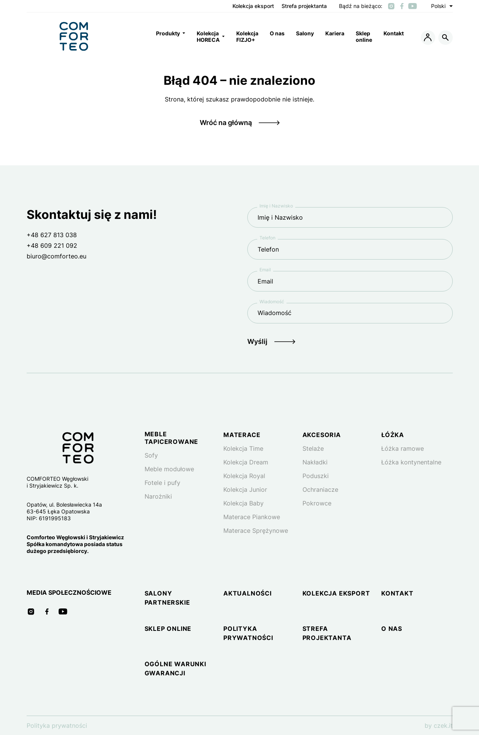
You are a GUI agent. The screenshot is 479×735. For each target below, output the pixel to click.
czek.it (443, 725)
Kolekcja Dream (245, 462)
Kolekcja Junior (245, 489)
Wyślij (257, 341)
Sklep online (168, 628)
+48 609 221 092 (52, 245)
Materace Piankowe (251, 517)
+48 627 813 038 (52, 235)
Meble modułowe (169, 469)
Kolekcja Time (243, 448)
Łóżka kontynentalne (411, 462)
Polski (442, 6)
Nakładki (315, 462)
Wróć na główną (226, 123)
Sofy (151, 455)
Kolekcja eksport (253, 6)
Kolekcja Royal (244, 476)
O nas (391, 628)
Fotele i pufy (162, 482)
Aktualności (247, 593)
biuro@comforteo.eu (56, 256)
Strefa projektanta (304, 6)
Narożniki (158, 496)
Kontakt (397, 593)
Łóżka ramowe (402, 448)
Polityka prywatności (57, 725)
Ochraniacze (320, 489)
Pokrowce (316, 503)
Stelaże (313, 448)
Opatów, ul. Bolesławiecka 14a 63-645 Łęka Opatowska (64, 508)
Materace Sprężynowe (255, 530)
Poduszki (315, 476)
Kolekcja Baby (243, 503)
